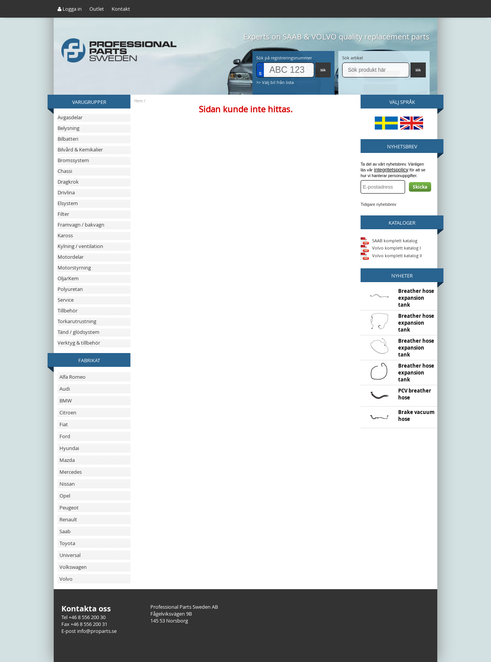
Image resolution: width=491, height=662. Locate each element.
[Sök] (375, 69)
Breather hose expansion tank (416, 297)
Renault (68, 519)
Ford (64, 436)
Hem (138, 101)
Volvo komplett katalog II (391, 255)
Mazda (67, 460)
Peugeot (69, 507)
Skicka (420, 187)
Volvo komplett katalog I (391, 248)
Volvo (65, 578)
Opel (64, 495)
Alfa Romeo (72, 376)
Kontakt (121, 8)
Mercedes (70, 471)
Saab (65, 531)
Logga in (70, 8)
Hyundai (69, 448)
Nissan (67, 483)
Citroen (67, 412)
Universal (70, 555)
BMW (65, 400)
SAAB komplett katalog (394, 240)
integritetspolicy (391, 169)
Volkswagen (73, 566)
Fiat (63, 424)
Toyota (67, 543)
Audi (64, 388)
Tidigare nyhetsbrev (378, 204)
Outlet (96, 8)
